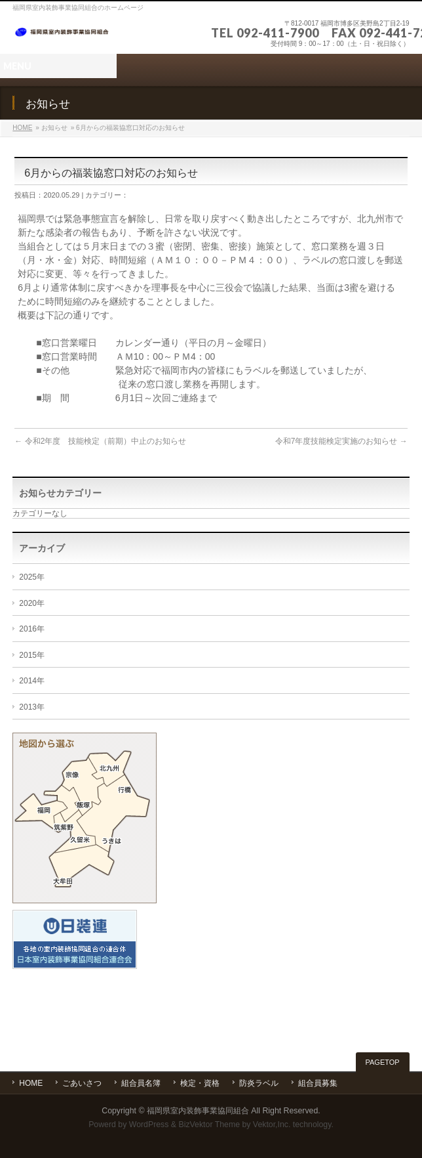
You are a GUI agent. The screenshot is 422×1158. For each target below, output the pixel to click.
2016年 (32, 628)
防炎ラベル (258, 1083)
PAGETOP (383, 1062)
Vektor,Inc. (272, 1124)
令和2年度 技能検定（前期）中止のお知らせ (100, 441)
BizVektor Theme (209, 1124)
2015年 (32, 655)
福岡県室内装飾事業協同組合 (198, 1110)
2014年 (32, 680)
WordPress (149, 1124)
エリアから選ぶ (84, 818)
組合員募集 (317, 1083)
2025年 (32, 577)
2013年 (32, 707)
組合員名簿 (141, 1083)
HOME (22, 127)
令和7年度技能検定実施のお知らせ (341, 441)
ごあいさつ (82, 1083)
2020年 (32, 603)
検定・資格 (200, 1083)
